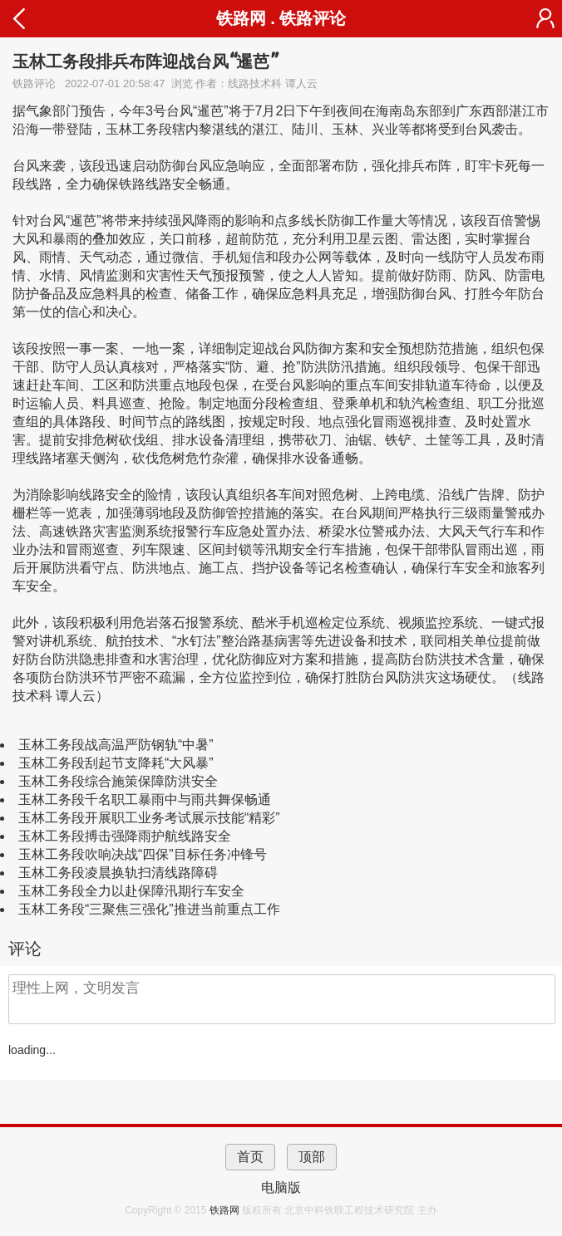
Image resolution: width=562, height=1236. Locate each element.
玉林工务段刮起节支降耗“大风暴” (116, 763)
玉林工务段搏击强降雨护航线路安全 (124, 836)
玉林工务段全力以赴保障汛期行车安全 (131, 891)
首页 (250, 1157)
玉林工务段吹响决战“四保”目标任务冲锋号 (142, 854)
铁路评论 (312, 18)
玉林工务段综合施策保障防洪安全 (118, 781)
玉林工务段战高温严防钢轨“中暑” (116, 745)
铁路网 (226, 1210)
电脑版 (281, 1187)
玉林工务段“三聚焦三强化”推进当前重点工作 (149, 909)
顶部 (311, 1157)
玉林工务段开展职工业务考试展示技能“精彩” (149, 818)
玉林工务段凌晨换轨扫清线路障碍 (118, 873)
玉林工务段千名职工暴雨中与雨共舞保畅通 (144, 799)
